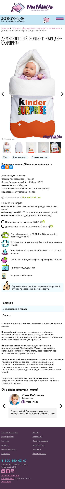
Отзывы (4, 445)
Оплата (35, 432)
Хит (5, 157)
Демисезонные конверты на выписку (41, 28)
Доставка (36, 449)
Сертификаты (7, 437)
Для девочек (19, 157)
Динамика (6, 482)
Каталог (16, 28)
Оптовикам (37, 437)
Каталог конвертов (9, 432)
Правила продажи (40, 441)
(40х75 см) (29, 212)
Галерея (5, 441)
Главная (5, 28)
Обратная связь (39, 454)
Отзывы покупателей (19, 389)
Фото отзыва (32, 402)
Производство (38, 445)
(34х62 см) (29, 207)
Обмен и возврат (8, 449)
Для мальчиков (39, 157)
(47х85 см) (26, 215)
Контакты (5, 454)
